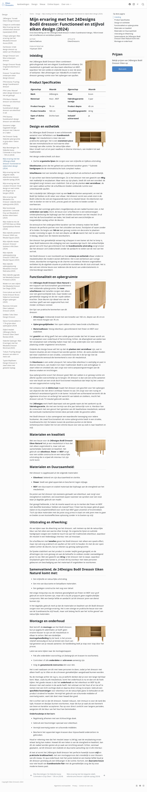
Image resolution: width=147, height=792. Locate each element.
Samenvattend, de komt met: (127, 37)
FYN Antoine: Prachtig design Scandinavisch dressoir (11, 84)
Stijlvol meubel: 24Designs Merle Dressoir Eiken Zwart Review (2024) (11, 333)
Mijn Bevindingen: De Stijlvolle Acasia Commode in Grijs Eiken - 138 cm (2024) (12, 151)
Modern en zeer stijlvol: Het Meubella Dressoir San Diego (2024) (12, 286)
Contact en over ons (86, 786)
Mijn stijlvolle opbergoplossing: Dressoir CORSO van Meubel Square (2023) (11, 256)
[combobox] (143, 4)
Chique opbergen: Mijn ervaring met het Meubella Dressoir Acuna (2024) (11, 39)
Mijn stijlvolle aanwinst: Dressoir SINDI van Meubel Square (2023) (11, 235)
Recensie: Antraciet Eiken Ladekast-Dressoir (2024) (10, 308)
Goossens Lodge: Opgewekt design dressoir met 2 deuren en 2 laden (11, 129)
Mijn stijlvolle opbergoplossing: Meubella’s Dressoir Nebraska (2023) (10, 267)
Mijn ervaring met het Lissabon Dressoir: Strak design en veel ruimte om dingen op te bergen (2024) (12, 188)
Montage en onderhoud (123, 41)
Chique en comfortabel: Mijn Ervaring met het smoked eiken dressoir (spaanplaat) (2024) (11, 28)
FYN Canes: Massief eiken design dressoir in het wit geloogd (12, 93)
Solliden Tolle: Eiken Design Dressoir (10, 316)
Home (32, 14)
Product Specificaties (122, 20)
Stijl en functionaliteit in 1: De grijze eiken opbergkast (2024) (12, 323)
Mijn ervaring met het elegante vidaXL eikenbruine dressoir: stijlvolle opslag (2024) (11, 176)
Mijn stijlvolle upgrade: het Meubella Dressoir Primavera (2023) (11, 277)
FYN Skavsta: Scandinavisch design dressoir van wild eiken (11, 119)
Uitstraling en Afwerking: (123, 34)
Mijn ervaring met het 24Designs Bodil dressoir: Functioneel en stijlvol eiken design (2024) (12, 164)
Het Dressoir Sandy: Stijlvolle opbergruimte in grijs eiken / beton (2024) (11, 140)
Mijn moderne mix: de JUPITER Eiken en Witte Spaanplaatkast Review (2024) (12, 225)
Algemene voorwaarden (62, 786)
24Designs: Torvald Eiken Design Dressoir (11, 19)
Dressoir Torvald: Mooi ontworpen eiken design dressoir (11, 75)
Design (5, 14)
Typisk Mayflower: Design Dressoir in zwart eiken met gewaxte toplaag (10, 364)
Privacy (74, 786)
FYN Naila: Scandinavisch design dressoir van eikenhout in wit (11, 109)
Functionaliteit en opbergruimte (126, 25)
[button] (66, 4)
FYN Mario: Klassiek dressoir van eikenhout (11, 100)
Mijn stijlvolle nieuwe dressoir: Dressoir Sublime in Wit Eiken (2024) (11, 245)
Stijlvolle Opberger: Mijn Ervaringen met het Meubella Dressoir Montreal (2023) (12, 344)
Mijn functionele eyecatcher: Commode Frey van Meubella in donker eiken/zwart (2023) (11, 213)
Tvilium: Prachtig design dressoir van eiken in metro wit (12, 354)
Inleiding (117, 17)
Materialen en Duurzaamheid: (125, 31)
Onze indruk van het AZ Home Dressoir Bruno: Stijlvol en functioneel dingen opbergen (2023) (12, 297)
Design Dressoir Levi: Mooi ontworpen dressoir (11, 58)
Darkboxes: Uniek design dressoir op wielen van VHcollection (11, 49)
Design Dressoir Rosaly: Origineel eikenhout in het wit (12, 66)
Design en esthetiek (122, 23)
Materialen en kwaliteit (123, 28)
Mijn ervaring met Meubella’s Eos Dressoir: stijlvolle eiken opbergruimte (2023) (12, 200)
